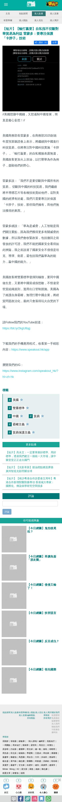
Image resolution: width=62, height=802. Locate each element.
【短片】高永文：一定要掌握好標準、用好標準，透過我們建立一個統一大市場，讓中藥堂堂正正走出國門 (31, 456)
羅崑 (31, 769)
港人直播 (54, 13)
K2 (18, 769)
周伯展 (46, 753)
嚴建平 (14, 765)
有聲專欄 (7, 20)
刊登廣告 (56, 729)
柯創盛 (38, 761)
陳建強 (14, 757)
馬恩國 (22, 757)
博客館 (46, 715)
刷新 (24, 59)
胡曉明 (52, 749)
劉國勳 (30, 761)
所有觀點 (31, 718)
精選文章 (6, 773)
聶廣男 (44, 765)
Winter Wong (8, 769)
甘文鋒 (22, 765)
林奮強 (16, 773)
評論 (7, 511)
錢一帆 (38, 749)
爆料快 (55, 732)
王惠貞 (38, 753)
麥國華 (22, 749)
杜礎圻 (30, 765)
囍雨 (23, 773)
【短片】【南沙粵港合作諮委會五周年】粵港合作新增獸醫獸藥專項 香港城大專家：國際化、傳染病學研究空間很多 (31, 482)
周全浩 (30, 757)
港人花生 (38, 20)
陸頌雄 (54, 761)
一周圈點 (6, 745)
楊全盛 (5, 761)
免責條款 (56, 718)
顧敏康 (22, 741)
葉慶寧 (5, 757)
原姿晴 (5, 749)
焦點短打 (51, 741)
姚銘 (38, 769)
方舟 (37, 757)
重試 (39, 59)
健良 (37, 765)
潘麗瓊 (54, 753)
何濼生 (50, 745)
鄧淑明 (52, 757)
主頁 (8, 13)
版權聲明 (56, 721)
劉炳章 (26, 745)
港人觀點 (23, 20)
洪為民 (44, 757)
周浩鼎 (5, 753)
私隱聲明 (56, 715)
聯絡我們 (56, 727)
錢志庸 (22, 761)
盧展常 (52, 765)
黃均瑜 (14, 761)
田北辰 (14, 753)
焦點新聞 (23, 13)
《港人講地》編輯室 (36, 741)
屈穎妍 (5, 741)
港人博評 (54, 20)
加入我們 (56, 724)
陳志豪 (45, 769)
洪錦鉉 (46, 761)
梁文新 (24, 769)
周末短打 (17, 745)
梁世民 (34, 745)
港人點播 (38, 13)
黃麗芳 (5, 765)
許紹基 (14, 749)
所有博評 (47, 718)
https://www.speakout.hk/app (30, 349)
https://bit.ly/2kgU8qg (16, 328)
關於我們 (56, 712)
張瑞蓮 (14, 741)
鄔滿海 (22, 753)
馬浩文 (42, 745)
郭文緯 (30, 749)
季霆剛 (30, 753)
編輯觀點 (31, 715)
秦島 (45, 749)
